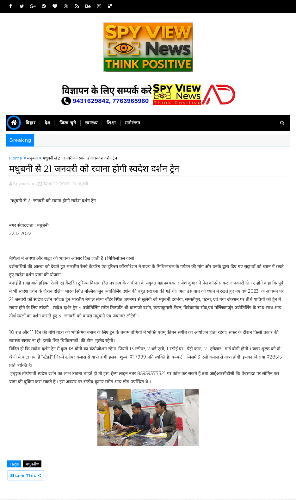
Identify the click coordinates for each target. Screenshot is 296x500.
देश (48, 123)
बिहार (31, 123)
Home (15, 159)
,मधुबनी (82, 184)
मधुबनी (32, 159)
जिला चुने (67, 123)
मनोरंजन (132, 123)
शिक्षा (111, 123)
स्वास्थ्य (91, 123)
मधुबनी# (32, 464)
